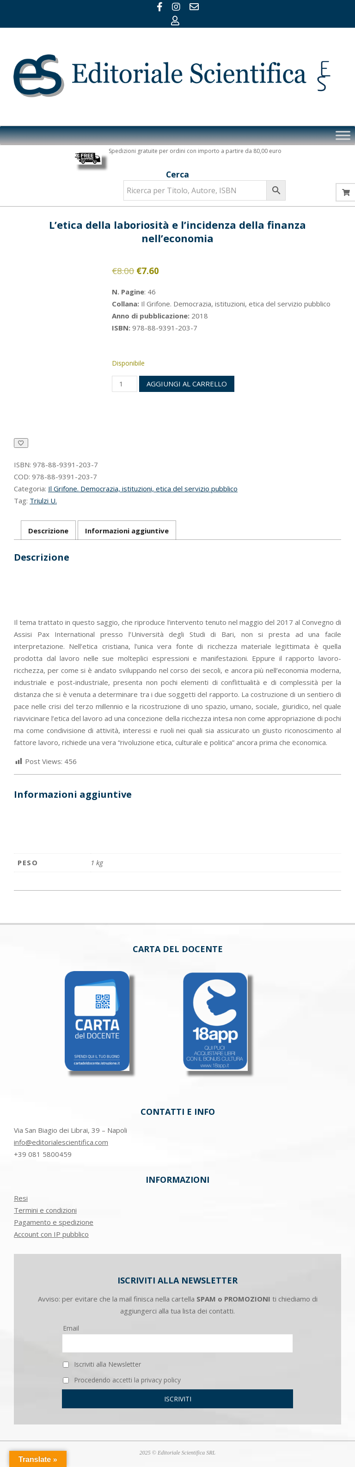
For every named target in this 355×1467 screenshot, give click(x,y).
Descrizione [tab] (48, 530)
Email (71, 1328)
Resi (21, 1198)
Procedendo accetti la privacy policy (122, 1379)
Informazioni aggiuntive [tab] (127, 530)
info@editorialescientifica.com (61, 1142)
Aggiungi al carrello (187, 383)
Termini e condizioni (45, 1210)
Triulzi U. (43, 500)
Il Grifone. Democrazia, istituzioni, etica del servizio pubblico (143, 488)
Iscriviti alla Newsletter (102, 1364)
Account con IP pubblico (51, 1234)
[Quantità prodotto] (124, 384)
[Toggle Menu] (343, 135)
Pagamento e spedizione (53, 1222)
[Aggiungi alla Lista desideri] (21, 443)
